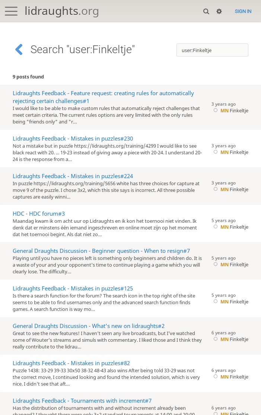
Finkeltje (229, 110)
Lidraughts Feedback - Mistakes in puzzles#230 (73, 138)
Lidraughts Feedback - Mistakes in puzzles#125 (73, 288)
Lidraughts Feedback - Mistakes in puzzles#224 (73, 176)
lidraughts (62, 10)
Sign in (243, 11)
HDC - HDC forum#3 (39, 214)
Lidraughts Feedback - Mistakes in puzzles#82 (71, 363)
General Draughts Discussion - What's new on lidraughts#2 (89, 326)
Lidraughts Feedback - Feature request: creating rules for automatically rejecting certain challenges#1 (103, 97)
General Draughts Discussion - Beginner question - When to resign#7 (101, 251)
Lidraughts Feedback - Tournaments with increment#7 (82, 401)
